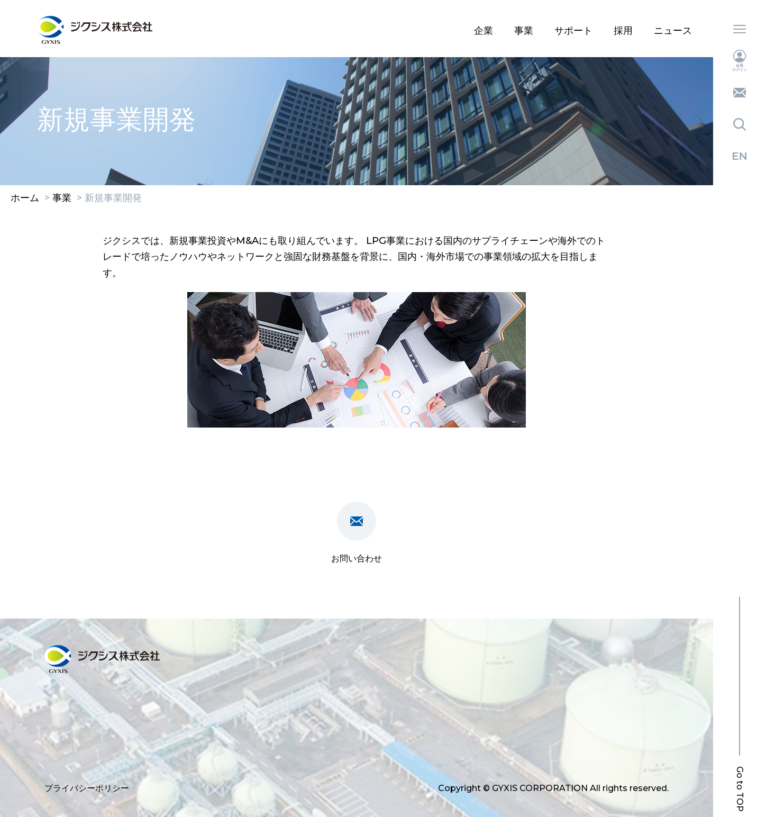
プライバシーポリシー (86, 788)
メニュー (739, 29)
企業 (483, 31)
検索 (739, 124)
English (739, 156)
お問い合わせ (739, 92)
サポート (573, 31)
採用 (623, 31)
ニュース (673, 31)
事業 (523, 31)
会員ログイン (739, 61)
